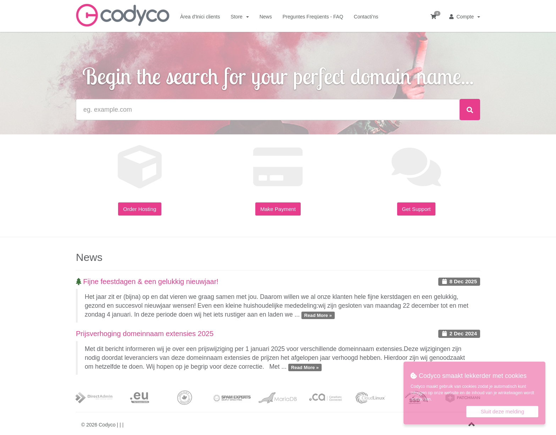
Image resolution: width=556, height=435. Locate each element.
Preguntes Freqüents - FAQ (313, 16)
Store (239, 16)
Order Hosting (139, 209)
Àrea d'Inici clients (200, 16)
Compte (464, 16)
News (266, 16)
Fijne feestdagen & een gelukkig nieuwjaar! (147, 281)
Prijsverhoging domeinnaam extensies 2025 (144, 334)
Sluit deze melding (502, 411)
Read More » (318, 315)
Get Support (416, 209)
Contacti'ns (366, 16)
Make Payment (278, 209)
